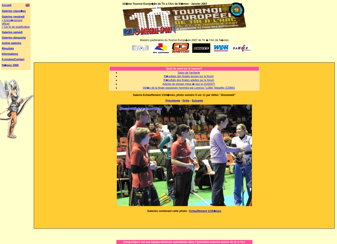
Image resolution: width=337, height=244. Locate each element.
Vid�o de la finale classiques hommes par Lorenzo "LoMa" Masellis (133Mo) (189, 87)
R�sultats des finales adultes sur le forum (188, 80)
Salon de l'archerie (189, 72)
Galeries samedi (12, 32)
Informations (10, 54)
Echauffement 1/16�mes (205, 211)
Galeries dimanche (14, 37)
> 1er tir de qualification (16, 26)
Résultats (8, 48)
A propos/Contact (13, 59)
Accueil (6, 5)
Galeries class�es (14, 11)
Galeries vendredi (13, 16)
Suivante (197, 100)
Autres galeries (11, 43)
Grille (186, 100)
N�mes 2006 (10, 65)
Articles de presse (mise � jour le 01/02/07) (189, 84)
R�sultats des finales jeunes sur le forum (189, 76)
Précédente (172, 100)
